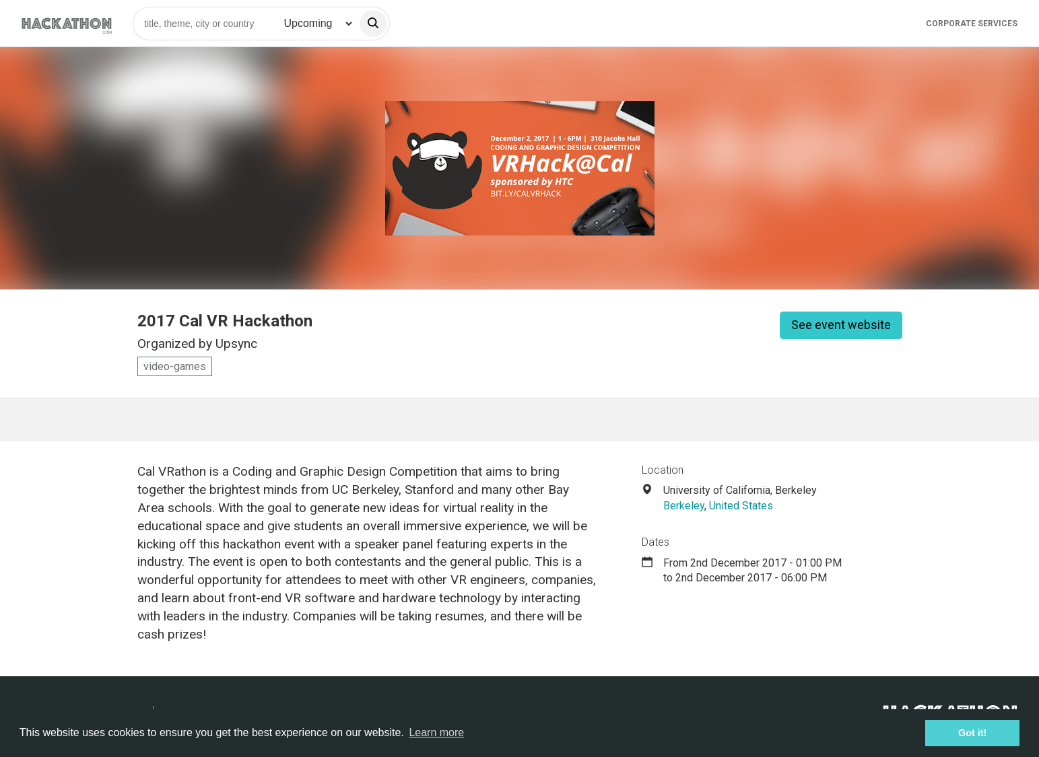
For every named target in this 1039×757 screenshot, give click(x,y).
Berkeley (683, 505)
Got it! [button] (972, 732)
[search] (373, 23)
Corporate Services (971, 23)
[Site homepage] (67, 23)
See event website (841, 325)
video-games (174, 366)
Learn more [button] (436, 732)
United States (741, 505)
